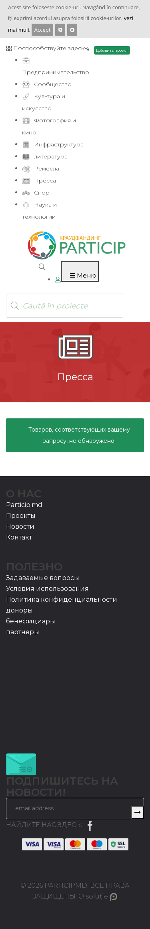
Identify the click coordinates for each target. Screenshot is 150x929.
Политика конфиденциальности (61, 599)
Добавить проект (112, 50)
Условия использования (47, 588)
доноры (19, 610)
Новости (20, 526)
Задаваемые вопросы (42, 578)
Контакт (19, 537)
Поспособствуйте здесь (47, 48)
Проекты (21, 515)
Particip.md (24, 505)
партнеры (22, 632)
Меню (83, 275)
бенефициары (30, 621)
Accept (42, 29)
